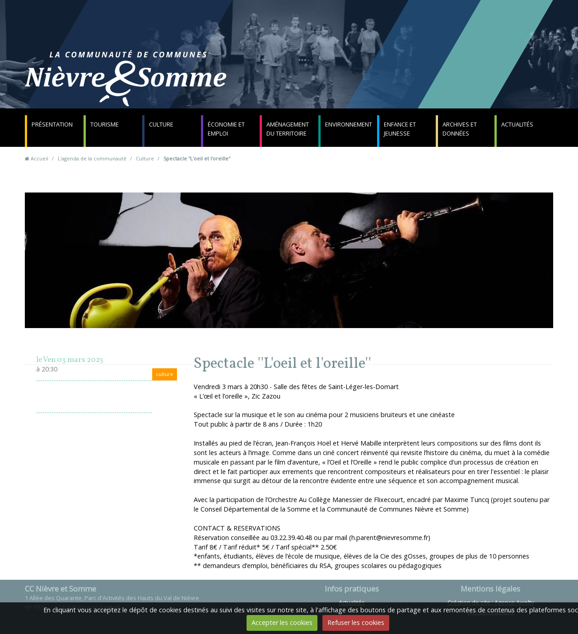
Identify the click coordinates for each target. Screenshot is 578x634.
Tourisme (104, 124)
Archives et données (460, 128)
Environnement (348, 124)
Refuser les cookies (355, 622)
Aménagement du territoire (287, 128)
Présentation (52, 124)
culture (164, 374)
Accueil (39, 158)
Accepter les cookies (282, 622)
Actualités (517, 124)
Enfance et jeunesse (400, 128)
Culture (161, 124)
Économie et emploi (226, 128)
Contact (398, 83)
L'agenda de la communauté (92, 158)
